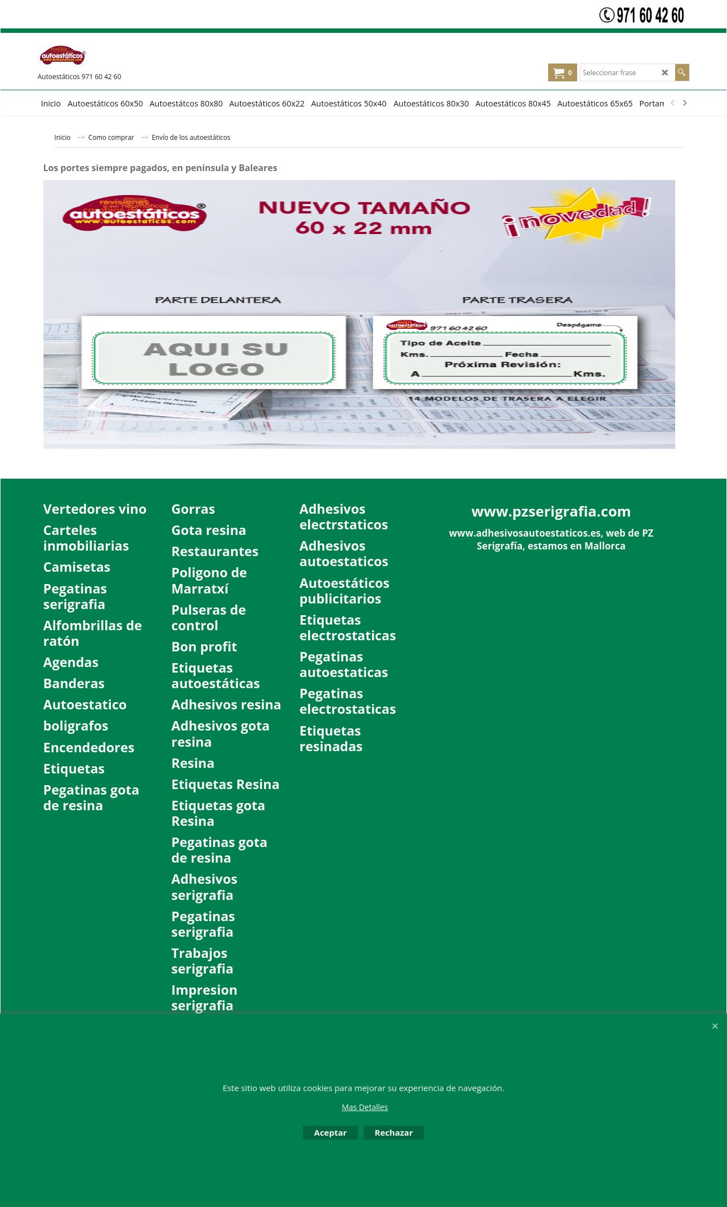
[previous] (674, 103)
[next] (685, 103)
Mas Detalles (364, 1107)
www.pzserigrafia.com (551, 511)
